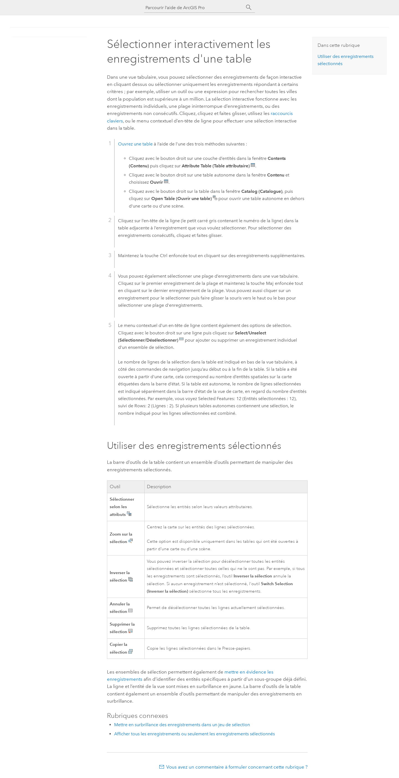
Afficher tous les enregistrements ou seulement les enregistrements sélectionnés (194, 733)
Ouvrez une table (135, 144)
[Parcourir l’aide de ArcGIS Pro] (194, 7)
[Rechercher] (249, 7)
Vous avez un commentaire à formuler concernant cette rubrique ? (237, 767)
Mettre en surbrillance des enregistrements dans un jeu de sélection (182, 724)
